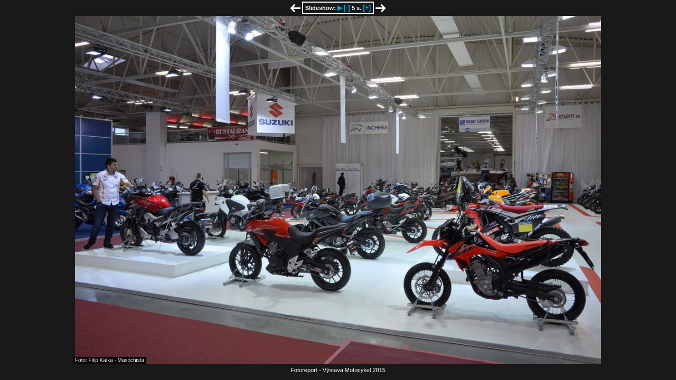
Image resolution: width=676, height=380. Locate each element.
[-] (347, 8)
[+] (367, 8)
